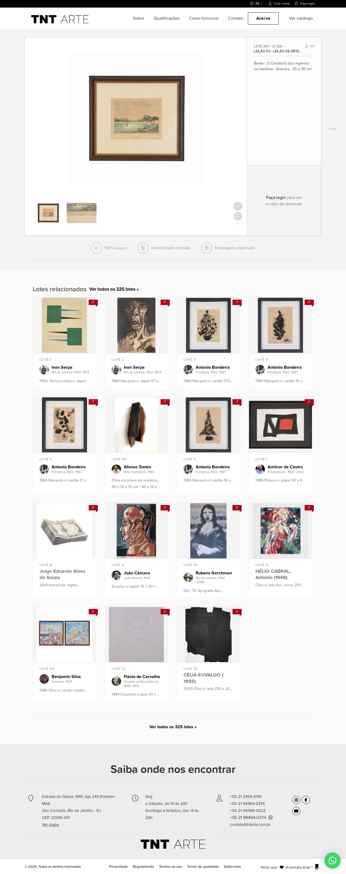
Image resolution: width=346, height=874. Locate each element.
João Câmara (137, 573)
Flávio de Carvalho (142, 676)
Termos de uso (171, 867)
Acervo (263, 18)
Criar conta (279, 3)
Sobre (138, 18)
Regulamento (145, 867)
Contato (235, 18)
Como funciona (203, 18)
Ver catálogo (301, 18)
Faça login (305, 3)
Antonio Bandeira (213, 367)
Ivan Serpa (62, 367)
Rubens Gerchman (214, 573)
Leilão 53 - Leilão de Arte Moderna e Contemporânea (278, 51)
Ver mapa (50, 824)
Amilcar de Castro (285, 467)
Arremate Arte (298, 867)
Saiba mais (229, 867)
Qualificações (166, 18)
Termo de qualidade (201, 867)
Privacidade (121, 867)
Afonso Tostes (137, 467)
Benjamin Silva (66, 676)
